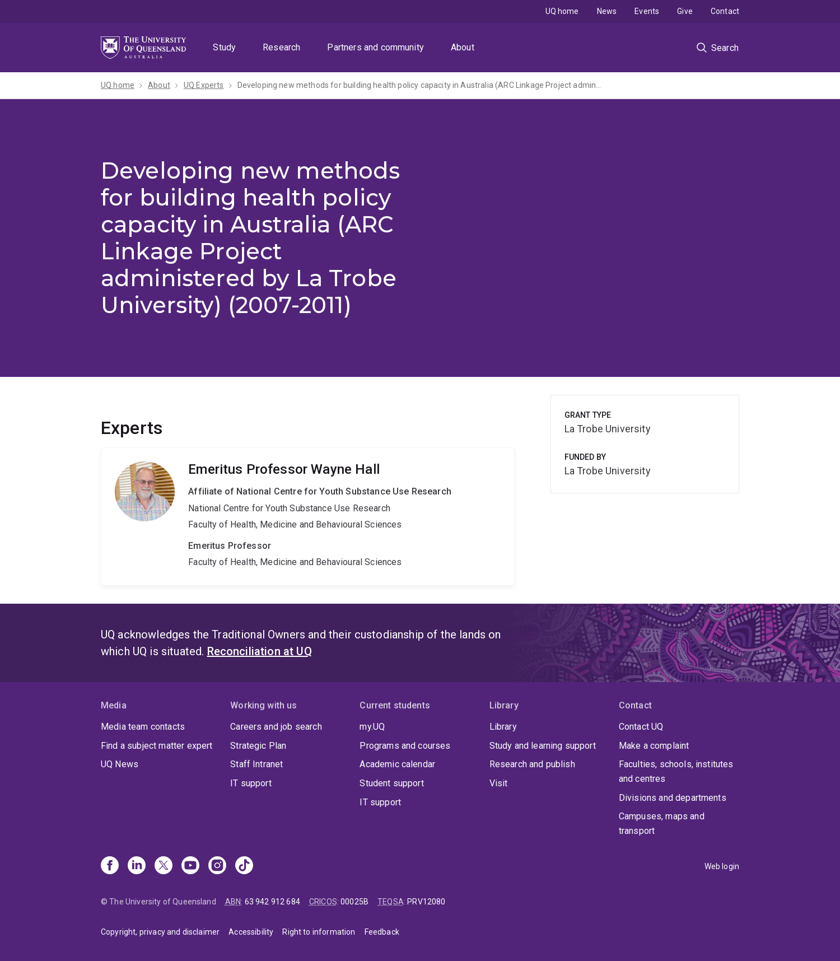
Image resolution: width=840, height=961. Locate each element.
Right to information (318, 931)
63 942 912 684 (272, 901)
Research (281, 47)
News (607, 11)
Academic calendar (397, 764)
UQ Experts (204, 85)
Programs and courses (405, 745)
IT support (251, 783)
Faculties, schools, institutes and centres (676, 771)
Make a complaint (654, 745)
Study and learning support (542, 745)
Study (224, 47)
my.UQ (372, 726)
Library (503, 726)
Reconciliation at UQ (259, 651)
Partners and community (375, 47)
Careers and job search (276, 726)
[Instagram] (217, 866)
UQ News (119, 764)
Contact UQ (641, 726)
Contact (725, 11)
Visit (498, 783)
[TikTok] (244, 866)
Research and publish (532, 764)
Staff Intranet (256, 764)
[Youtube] (190, 866)
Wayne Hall (307, 516)
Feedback (382, 931)
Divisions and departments (672, 797)
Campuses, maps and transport (661, 823)
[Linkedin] (137, 866)
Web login (721, 866)
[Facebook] (110, 866)
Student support (391, 783)
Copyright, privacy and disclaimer (160, 931)
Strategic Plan (258, 745)
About (462, 47)
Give (685, 11)
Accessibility (250, 931)
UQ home (562, 11)
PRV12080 (426, 901)
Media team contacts (143, 726)
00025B (354, 901)
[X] (163, 866)
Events (646, 11)
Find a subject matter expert (156, 745)
